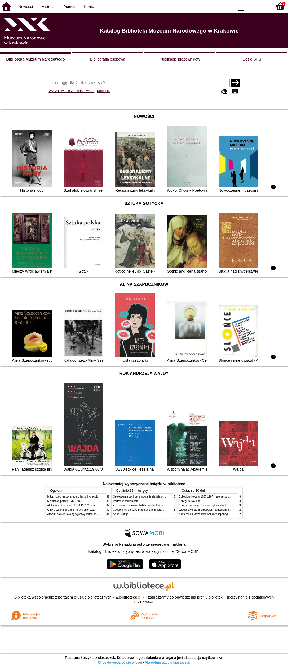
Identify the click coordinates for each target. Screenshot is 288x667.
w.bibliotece (129, 597)
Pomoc (69, 6)
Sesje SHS (252, 59)
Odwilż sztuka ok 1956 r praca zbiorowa (71, 509)
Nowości (26, 6)
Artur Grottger (121, 514)
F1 (249, 6)
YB (217, 6)
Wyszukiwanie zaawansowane (72, 91)
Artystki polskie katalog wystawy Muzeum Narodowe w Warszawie (86, 514)
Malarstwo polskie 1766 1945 (64, 501)
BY (228, 6)
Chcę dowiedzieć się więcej (120, 662)
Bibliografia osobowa (107, 59)
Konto (89, 6)
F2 (262, 6)
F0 (240, 6)
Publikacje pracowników (179, 59)
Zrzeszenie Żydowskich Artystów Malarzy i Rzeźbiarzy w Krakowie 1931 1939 (159, 505)
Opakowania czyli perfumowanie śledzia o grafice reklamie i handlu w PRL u (158, 496)
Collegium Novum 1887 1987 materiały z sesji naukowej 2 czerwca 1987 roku (225, 496)
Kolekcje (103, 91)
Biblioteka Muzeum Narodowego (35, 59)
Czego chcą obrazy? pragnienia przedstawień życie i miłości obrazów (154, 509)
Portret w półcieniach (125, 501)
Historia (48, 6)
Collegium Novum (189, 501)
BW (207, 6)
